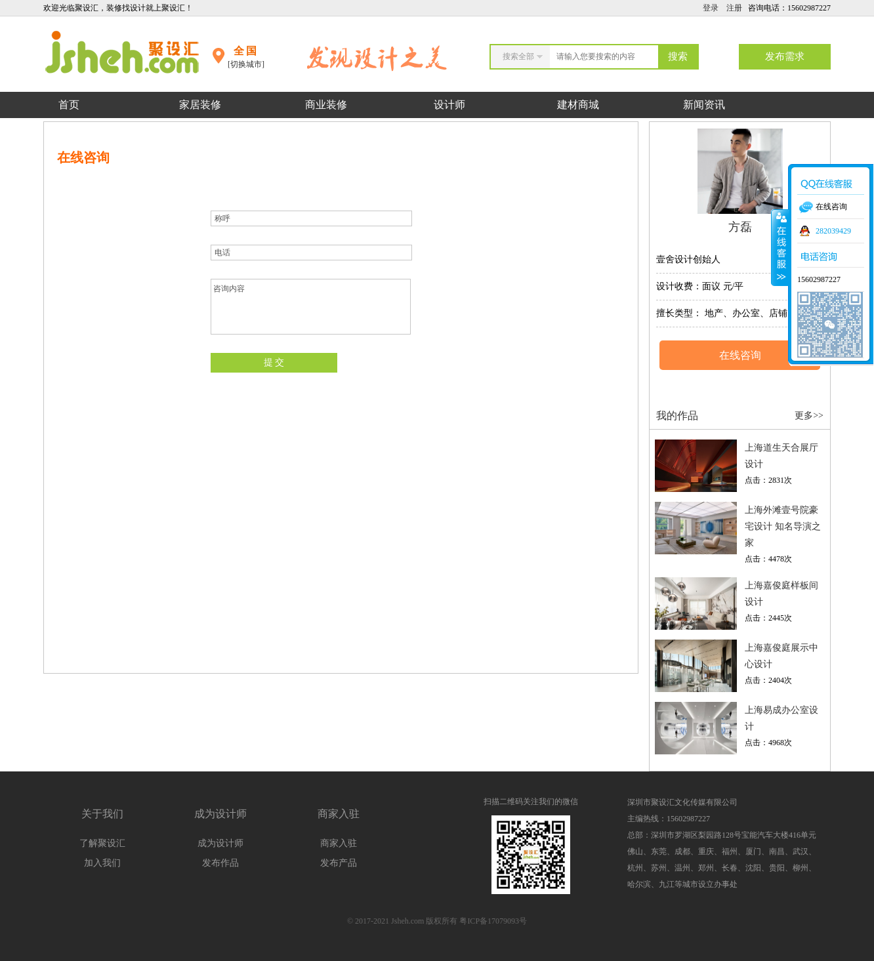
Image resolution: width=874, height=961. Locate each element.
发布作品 (220, 863)
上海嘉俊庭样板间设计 (781, 594)
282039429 (833, 230)
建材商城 (578, 104)
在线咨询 (740, 355)
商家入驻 (338, 843)
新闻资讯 (704, 104)
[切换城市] (246, 64)
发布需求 (784, 56)
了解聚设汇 (102, 843)
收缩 (780, 247)
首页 (69, 104)
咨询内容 (311, 307)
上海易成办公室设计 (781, 718)
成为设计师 (220, 843)
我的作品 (677, 415)
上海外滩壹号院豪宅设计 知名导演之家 (783, 526)
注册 (734, 7)
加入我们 (102, 863)
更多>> (809, 415)
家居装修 (200, 104)
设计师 (450, 104)
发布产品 (338, 863)
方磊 (740, 227)
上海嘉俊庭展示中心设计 (781, 656)
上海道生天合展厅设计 (781, 456)
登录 (710, 7)
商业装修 (326, 104)
